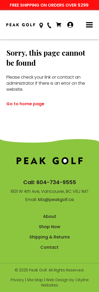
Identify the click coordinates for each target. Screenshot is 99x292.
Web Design (57, 280)
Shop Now (49, 227)
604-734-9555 (56, 182)
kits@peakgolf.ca (56, 200)
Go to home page (25, 104)
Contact (49, 247)
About (49, 216)
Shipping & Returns (49, 237)
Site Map (35, 280)
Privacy (17, 280)
